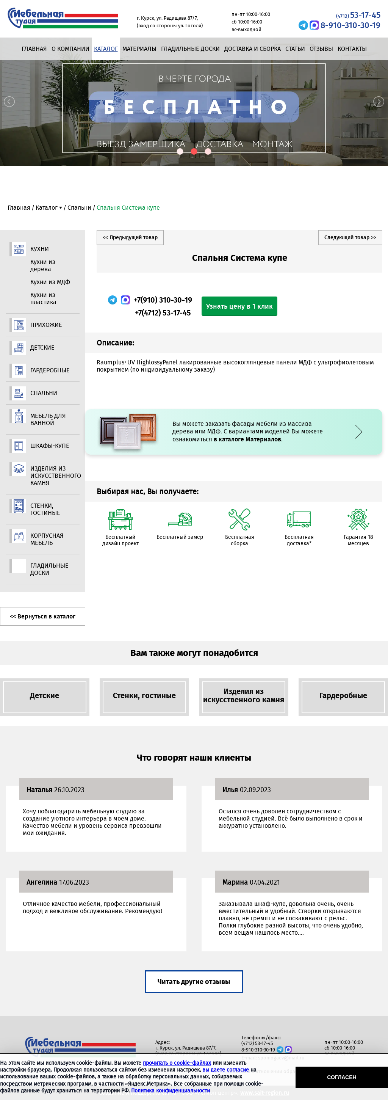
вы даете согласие (225, 1070)
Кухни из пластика (43, 298)
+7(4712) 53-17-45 (163, 312)
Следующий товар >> (350, 237)
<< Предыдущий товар (130, 237)
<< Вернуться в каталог (42, 616)
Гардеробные (50, 370)
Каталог (106, 48)
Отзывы (321, 48)
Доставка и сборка (252, 48)
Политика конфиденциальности (170, 1090)
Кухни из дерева (42, 265)
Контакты (352, 48)
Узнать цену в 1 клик (239, 306)
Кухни (39, 249)
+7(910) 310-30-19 (163, 299)
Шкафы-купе (49, 445)
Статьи (295, 48)
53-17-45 (358, 15)
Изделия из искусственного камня (50, 475)
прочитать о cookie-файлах (177, 1063)
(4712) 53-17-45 (257, 1043)
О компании (70, 48)
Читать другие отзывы (194, 982)
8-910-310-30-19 (350, 25)
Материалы (139, 48)
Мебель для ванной (48, 419)
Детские (42, 347)
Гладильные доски (190, 48)
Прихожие (46, 324)
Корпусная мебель (47, 539)
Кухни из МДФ (50, 282)
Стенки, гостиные (45, 509)
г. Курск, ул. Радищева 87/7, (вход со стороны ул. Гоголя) (188, 1050)
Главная (34, 48)
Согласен (341, 1077)
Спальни (79, 207)
